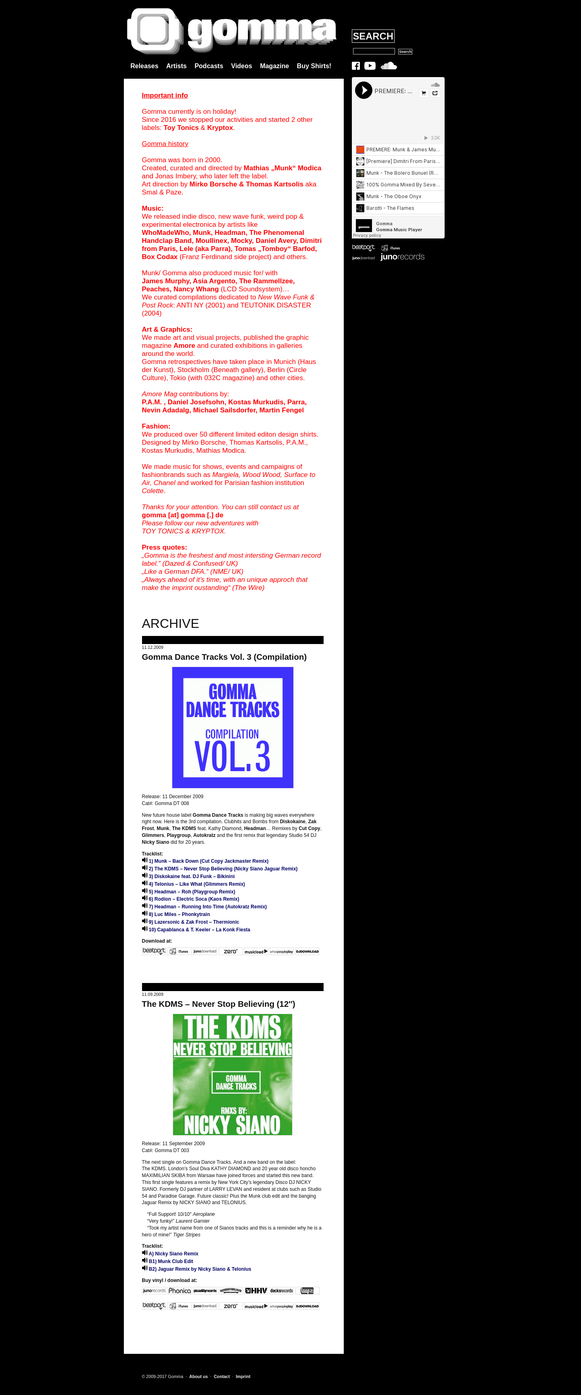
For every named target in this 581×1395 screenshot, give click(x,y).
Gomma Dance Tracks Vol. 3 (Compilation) (224, 657)
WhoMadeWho (165, 232)
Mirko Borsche (213, 184)
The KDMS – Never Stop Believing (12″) (218, 1004)
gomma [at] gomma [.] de (183, 515)
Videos (241, 66)
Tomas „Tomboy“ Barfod (274, 249)
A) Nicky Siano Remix (170, 1254)
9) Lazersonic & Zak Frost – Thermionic (190, 922)
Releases (144, 66)
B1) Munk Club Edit (167, 1261)
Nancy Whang (196, 289)
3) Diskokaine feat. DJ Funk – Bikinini (188, 876)
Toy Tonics (181, 128)
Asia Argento (214, 281)
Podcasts (208, 66)
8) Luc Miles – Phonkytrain (176, 914)
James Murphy (166, 281)
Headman (230, 232)
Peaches (156, 289)
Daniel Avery (276, 241)
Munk (202, 232)
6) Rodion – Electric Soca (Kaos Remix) (190, 899)
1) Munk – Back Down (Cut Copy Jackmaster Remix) (205, 861)
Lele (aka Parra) (205, 249)
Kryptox (220, 128)
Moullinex (211, 241)
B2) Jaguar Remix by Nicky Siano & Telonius (196, 1269)
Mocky (241, 241)
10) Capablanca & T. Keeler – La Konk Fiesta (196, 930)
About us (198, 1376)
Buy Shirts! (314, 66)
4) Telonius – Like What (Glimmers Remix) (193, 884)
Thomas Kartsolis (274, 184)
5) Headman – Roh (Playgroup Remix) (188, 892)
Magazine (274, 66)
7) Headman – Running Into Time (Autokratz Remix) (204, 907)
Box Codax (160, 257)
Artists (176, 66)
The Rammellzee (266, 281)
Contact (222, 1376)
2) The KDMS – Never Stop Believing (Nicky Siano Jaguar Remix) (220, 869)
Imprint (243, 1376)
